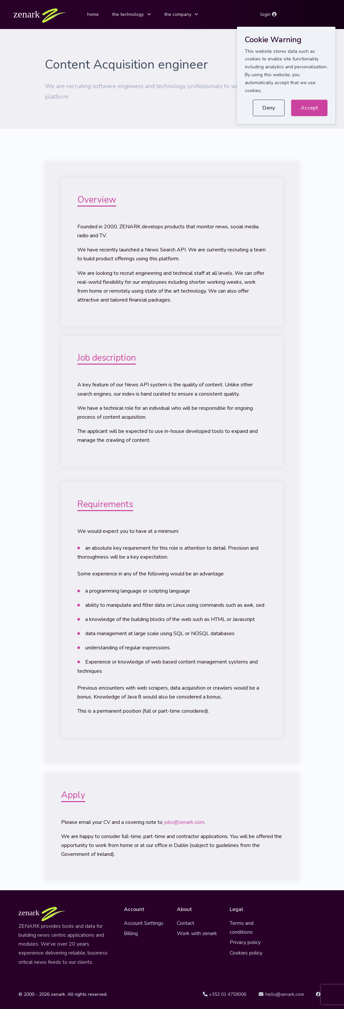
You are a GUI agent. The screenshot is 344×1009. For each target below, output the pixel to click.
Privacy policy (245, 942)
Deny (268, 108)
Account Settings (144, 923)
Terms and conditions (241, 928)
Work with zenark (197, 933)
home (93, 14)
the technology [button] (128, 14)
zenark (58, 994)
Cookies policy (246, 953)
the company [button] (177, 14)
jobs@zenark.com (184, 822)
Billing (131, 933)
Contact (185, 923)
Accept (309, 108)
